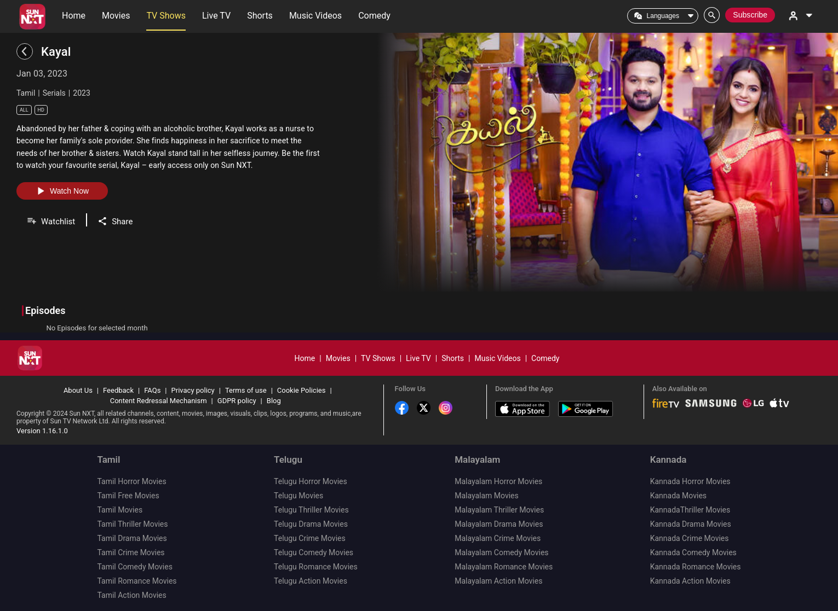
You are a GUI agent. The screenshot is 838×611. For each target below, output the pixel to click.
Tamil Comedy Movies (134, 566)
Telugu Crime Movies (310, 538)
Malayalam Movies (487, 495)
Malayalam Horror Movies (498, 481)
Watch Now (62, 190)
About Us (78, 390)
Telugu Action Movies (310, 581)
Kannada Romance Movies (695, 566)
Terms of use (246, 390)
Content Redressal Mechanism (158, 401)
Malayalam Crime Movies (498, 538)
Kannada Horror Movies (690, 481)
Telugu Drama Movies (311, 524)
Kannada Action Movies (690, 581)
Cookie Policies (301, 390)
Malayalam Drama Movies (499, 524)
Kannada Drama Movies (690, 524)
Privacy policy (193, 390)
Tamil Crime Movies (130, 552)
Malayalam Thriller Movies (499, 509)
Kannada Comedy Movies (693, 552)
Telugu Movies (298, 495)
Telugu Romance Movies (316, 566)
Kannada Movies (678, 495)
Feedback (118, 390)
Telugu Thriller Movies (311, 509)
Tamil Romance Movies (136, 581)
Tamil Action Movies (131, 595)
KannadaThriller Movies (690, 509)
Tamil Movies (119, 509)
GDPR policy (236, 401)
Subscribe (750, 14)
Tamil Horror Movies (131, 481)
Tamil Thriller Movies (132, 524)
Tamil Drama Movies (132, 538)
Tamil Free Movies (128, 495)
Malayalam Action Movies (498, 581)
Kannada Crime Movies (689, 538)
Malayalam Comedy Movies (501, 552)
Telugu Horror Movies (310, 481)
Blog (274, 401)
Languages (663, 16)
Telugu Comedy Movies (313, 552)
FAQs (152, 390)
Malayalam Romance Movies (504, 566)
